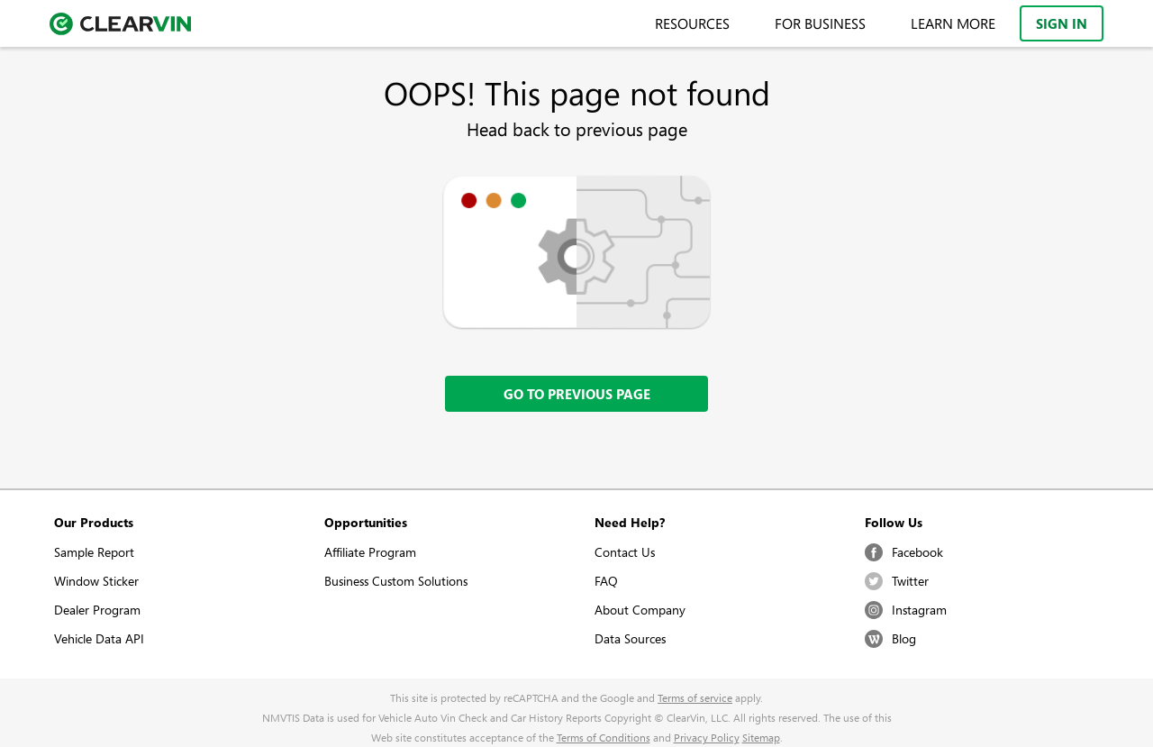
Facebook (904, 552)
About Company (640, 609)
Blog (890, 639)
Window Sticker (96, 580)
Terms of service (695, 697)
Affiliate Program (370, 551)
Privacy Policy (707, 737)
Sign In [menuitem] (1061, 23)
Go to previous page (577, 394)
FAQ (606, 580)
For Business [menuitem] (820, 23)
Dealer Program (97, 609)
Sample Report (94, 551)
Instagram (906, 610)
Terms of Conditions (603, 737)
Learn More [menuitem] (953, 23)
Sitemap (761, 737)
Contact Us (625, 551)
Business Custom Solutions (396, 580)
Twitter (897, 581)
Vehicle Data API (99, 638)
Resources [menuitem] (692, 23)
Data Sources (630, 638)
